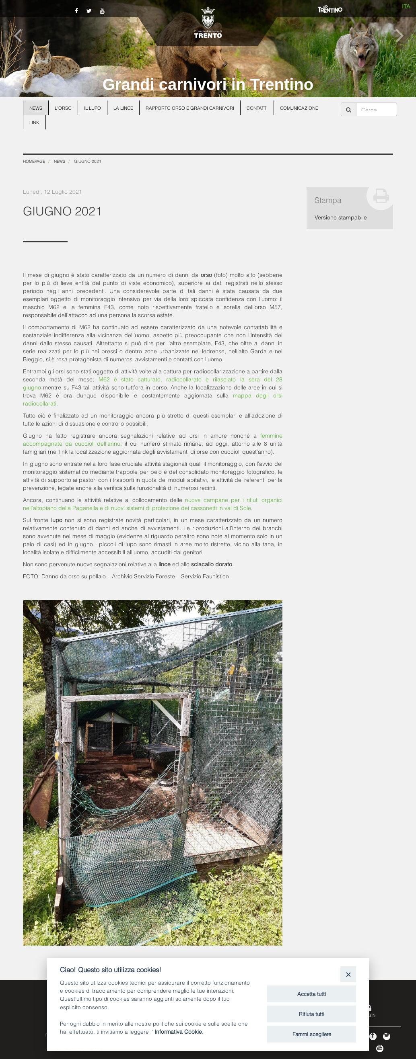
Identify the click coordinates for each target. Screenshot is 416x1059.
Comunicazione (299, 108)
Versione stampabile (341, 216)
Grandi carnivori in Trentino (208, 84)
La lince (123, 108)
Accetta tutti (311, 993)
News (35, 108)
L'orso (63, 108)
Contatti (257, 108)
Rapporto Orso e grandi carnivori (190, 108)
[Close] (348, 974)
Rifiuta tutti (311, 1013)
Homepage (34, 161)
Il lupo (92, 108)
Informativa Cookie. (179, 1031)
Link (34, 122)
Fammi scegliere (311, 1033)
